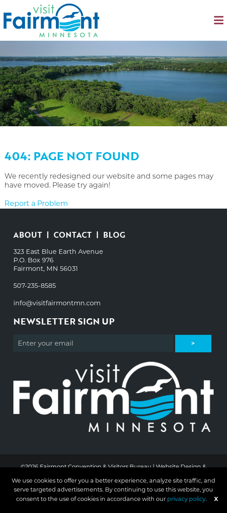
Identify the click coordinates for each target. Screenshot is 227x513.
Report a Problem (36, 203)
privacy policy (186, 499)
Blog (114, 235)
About (27, 235)
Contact (73, 235)
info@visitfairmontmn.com (57, 303)
